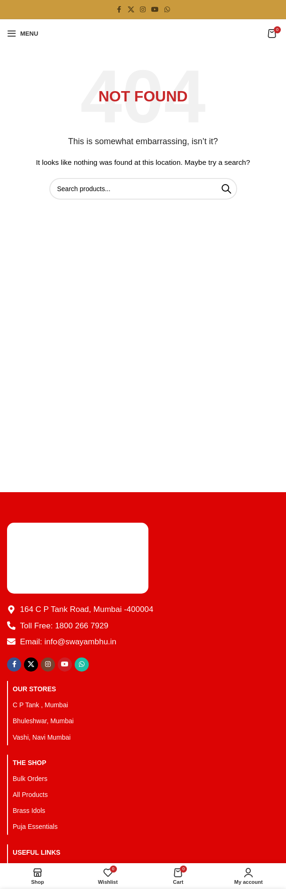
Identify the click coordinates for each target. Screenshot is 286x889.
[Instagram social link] (142, 9)
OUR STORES (34, 689)
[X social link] (131, 9)
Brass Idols (29, 810)
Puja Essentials (35, 826)
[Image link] (77, 557)
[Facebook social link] (119, 9)
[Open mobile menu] (22, 33)
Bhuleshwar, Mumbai (43, 721)
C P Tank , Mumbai (40, 705)
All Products (30, 794)
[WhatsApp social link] (167, 9)
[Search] (143, 189)
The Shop (29, 762)
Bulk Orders (30, 778)
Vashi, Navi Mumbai (41, 737)
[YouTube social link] (155, 9)
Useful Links (37, 852)
